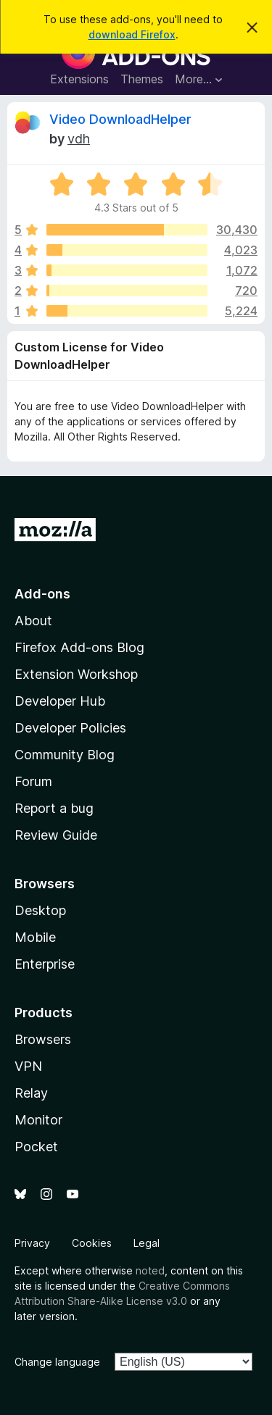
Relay (31, 1093)
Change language (57, 1362)
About (33, 620)
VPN (28, 1066)
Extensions (79, 79)
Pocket (36, 1146)
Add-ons (42, 593)
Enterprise (45, 964)
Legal (146, 1243)
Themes (141, 79)
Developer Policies (70, 727)
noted (150, 1270)
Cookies (92, 1243)
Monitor (38, 1119)
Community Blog (65, 754)
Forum (33, 781)
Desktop (40, 910)
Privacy (32, 1243)
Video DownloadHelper (120, 119)
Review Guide (56, 835)
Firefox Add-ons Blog (79, 647)
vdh (78, 138)
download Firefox (132, 34)
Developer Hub (60, 701)
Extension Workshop (76, 674)
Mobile (35, 937)
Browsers (43, 1039)
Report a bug (54, 808)
